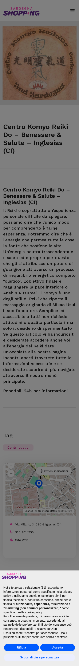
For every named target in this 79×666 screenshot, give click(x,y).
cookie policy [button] (33, 612)
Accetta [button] (57, 647)
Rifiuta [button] (21, 647)
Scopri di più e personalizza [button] (39, 657)
